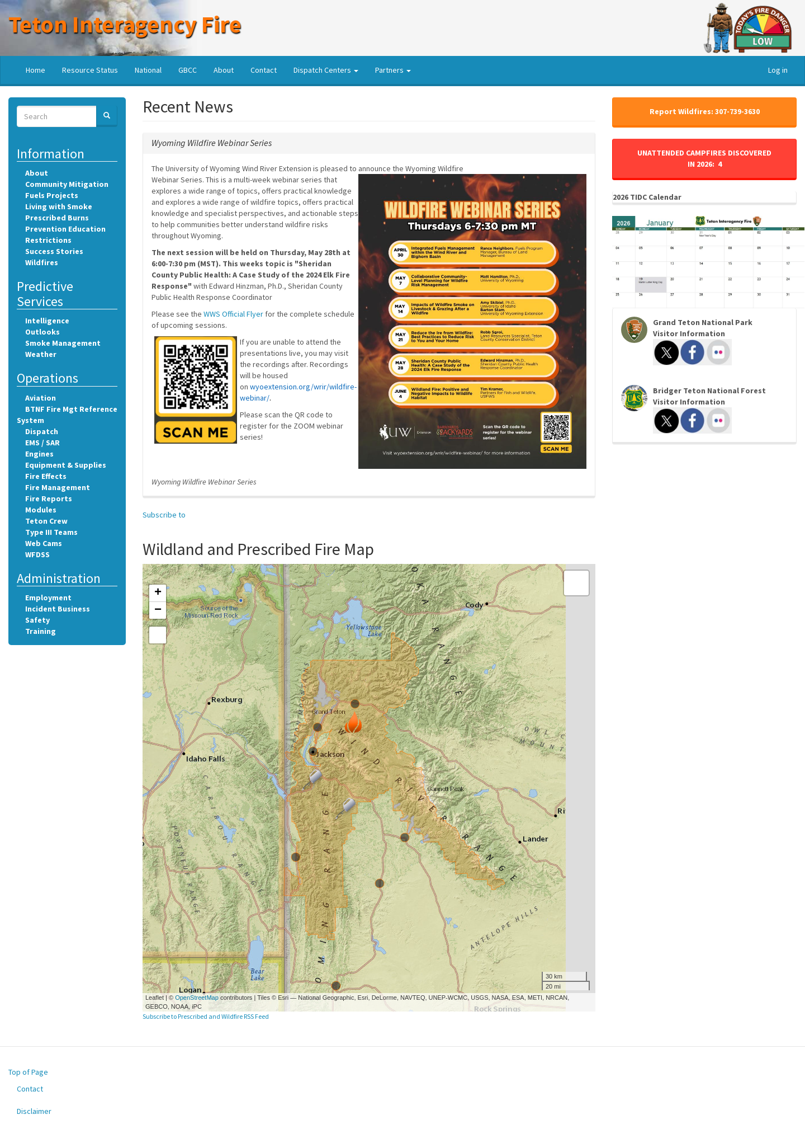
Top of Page (28, 1072)
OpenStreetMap (197, 997)
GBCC (187, 70)
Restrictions (48, 240)
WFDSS (37, 554)
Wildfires (41, 262)
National (148, 70)
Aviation (40, 398)
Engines (39, 454)
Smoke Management (63, 343)
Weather (40, 354)
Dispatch (41, 431)
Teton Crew (46, 521)
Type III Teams (51, 532)
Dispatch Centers (325, 70)
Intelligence (47, 321)
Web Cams (43, 543)
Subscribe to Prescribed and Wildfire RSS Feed (206, 1016)
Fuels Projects (51, 195)
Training (40, 631)
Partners (393, 70)
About (224, 70)
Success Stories (54, 251)
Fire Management (57, 487)
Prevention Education (65, 229)
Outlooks (42, 332)
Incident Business (57, 609)
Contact (263, 70)
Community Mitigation (66, 184)
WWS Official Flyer (233, 314)
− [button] (158, 610)
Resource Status (90, 70)
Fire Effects (46, 476)
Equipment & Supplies (65, 465)
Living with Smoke (58, 206)
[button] (211, 142)
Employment (48, 597)
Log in (778, 70)
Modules (40, 510)
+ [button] (158, 593)
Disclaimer (34, 1111)
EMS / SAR (42, 443)
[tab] (369, 143)
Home (35, 70)
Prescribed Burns (57, 218)
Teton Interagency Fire (125, 24)
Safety (37, 620)
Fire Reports (48, 498)
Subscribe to (164, 515)
